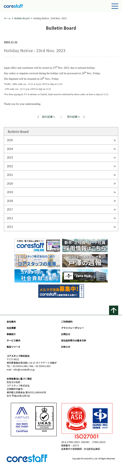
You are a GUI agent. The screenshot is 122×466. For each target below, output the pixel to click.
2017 (10, 209)
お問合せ (65, 334)
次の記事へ (73, 117)
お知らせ (65, 346)
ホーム (7, 18)
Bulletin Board (22, 18)
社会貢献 (11, 327)
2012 (10, 227)
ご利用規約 (67, 321)
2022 (10, 166)
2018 (10, 201)
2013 (10, 218)
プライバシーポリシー (72, 327)
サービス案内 (13, 340)
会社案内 (11, 321)
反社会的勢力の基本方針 (73, 340)
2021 (10, 175)
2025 (10, 140)
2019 (10, 192)
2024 (10, 149)
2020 (10, 183)
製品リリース (13, 346)
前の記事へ (48, 117)
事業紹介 (11, 334)
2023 (10, 157)
